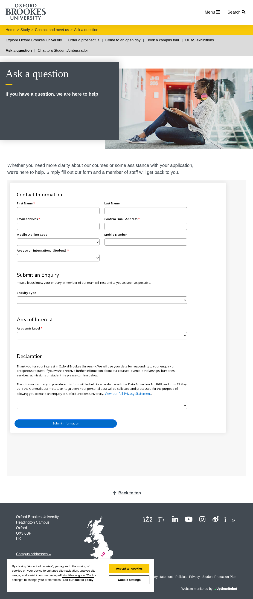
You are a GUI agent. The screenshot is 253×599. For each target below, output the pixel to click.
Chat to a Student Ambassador (63, 50)
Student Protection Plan (219, 577)
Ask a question (86, 30)
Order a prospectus (83, 40)
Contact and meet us (52, 30)
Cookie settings (129, 580)
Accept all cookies (129, 568)
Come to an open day (123, 40)
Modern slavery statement (154, 577)
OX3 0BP (24, 533)
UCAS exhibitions (199, 40)
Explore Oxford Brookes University (34, 40)
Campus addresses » (33, 554)
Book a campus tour (162, 40)
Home (10, 30)
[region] (80, 575)
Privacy (194, 577)
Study (25, 30)
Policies (180, 577)
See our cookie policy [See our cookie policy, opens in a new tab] (78, 580)
